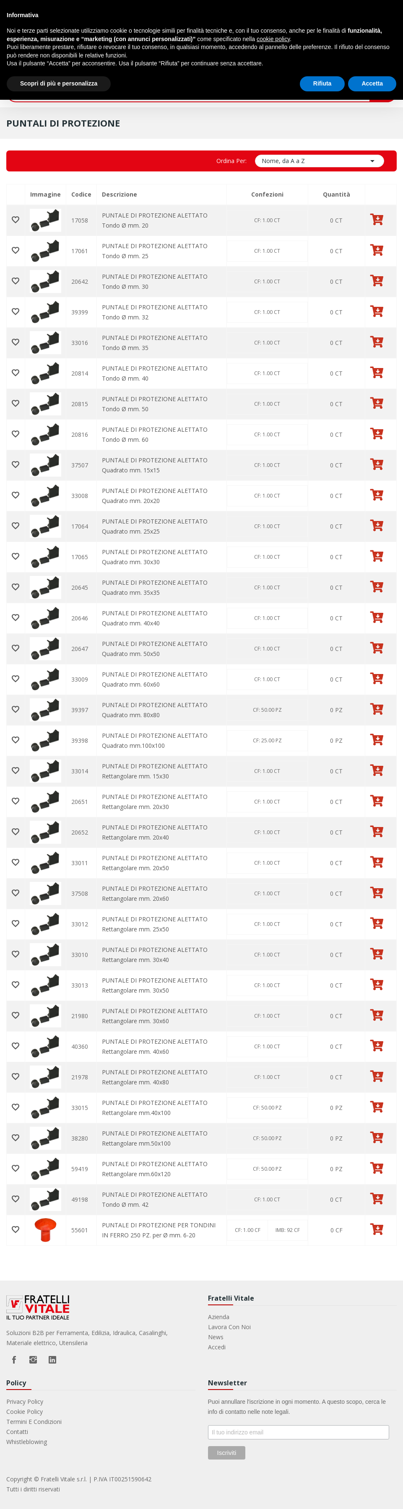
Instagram (33, 1359)
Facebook (13, 1359)
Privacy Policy (24, 1401)
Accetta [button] (372, 83)
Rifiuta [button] (322, 83)
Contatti (17, 1432)
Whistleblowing (26, 1442)
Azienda (218, 1317)
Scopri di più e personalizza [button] (58, 83)
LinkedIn (52, 1359)
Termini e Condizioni (34, 1422)
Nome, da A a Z (319, 161)
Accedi (217, 1347)
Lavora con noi (229, 1327)
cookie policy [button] (273, 39)
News (216, 1337)
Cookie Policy (24, 1412)
